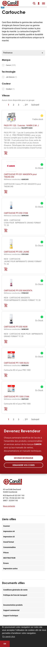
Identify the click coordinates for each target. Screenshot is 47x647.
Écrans (6, 563)
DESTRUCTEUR (9, 558)
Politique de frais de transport (15, 595)
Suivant (35, 104)
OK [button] (5, 644)
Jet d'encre (11, 77)
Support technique (10, 615)
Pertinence (23, 52)
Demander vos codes (24, 465)
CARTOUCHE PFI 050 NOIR (15, 326)
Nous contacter (9, 506)
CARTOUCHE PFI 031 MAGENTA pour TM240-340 (20, 175)
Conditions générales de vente (15, 590)
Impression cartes (10, 568)
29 (26, 104)
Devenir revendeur (23, 458)
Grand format (8, 542)
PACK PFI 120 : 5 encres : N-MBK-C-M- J (21, 125)
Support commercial (11, 610)
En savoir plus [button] (8, 636)
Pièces (6, 552)
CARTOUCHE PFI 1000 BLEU (16, 362)
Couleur (10, 89)
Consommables (9, 547)
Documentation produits (13, 605)
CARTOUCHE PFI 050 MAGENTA (18, 290)
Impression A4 (9, 531)
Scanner (6, 526)
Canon (11, 65)
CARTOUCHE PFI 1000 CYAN (16, 396)
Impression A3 (9, 536)
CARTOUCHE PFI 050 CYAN (16, 213)
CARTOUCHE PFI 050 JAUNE (16, 251)
